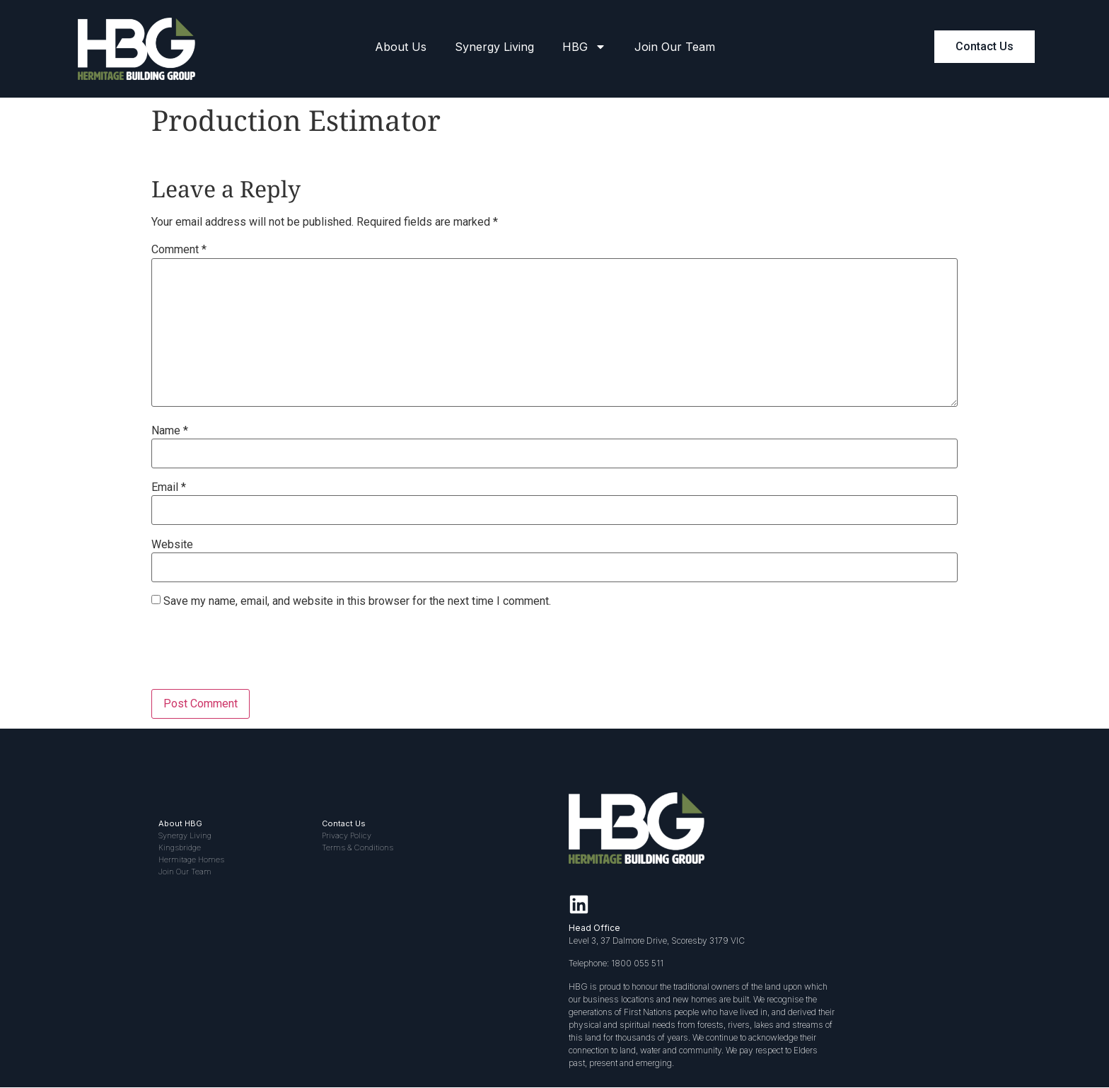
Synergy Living (494, 47)
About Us (400, 47)
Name (169, 430)
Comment (179, 249)
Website (172, 544)
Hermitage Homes (191, 859)
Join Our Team (674, 47)
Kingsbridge (179, 847)
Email (168, 487)
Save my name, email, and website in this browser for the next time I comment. (357, 601)
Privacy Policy (346, 835)
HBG (584, 46)
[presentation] (258, 654)
